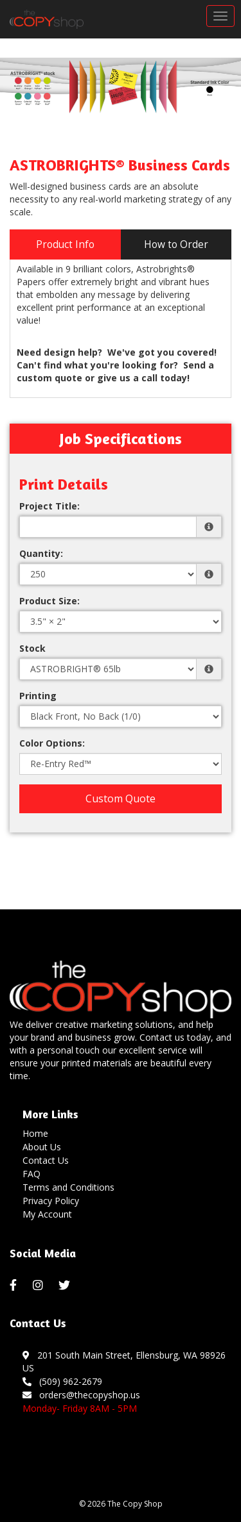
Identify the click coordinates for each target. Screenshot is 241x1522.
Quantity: (41, 553)
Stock (32, 648)
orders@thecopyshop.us (81, 1395)
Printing (38, 696)
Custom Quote (120, 798)
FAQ (31, 1174)
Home (35, 1133)
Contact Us (45, 1160)
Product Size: (49, 601)
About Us (41, 1147)
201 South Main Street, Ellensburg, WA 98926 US (124, 1361)
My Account (47, 1214)
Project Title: (49, 506)
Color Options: (52, 743)
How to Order (176, 244)
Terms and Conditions (68, 1187)
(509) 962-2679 (62, 1381)
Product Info (65, 244)
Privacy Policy (50, 1201)
